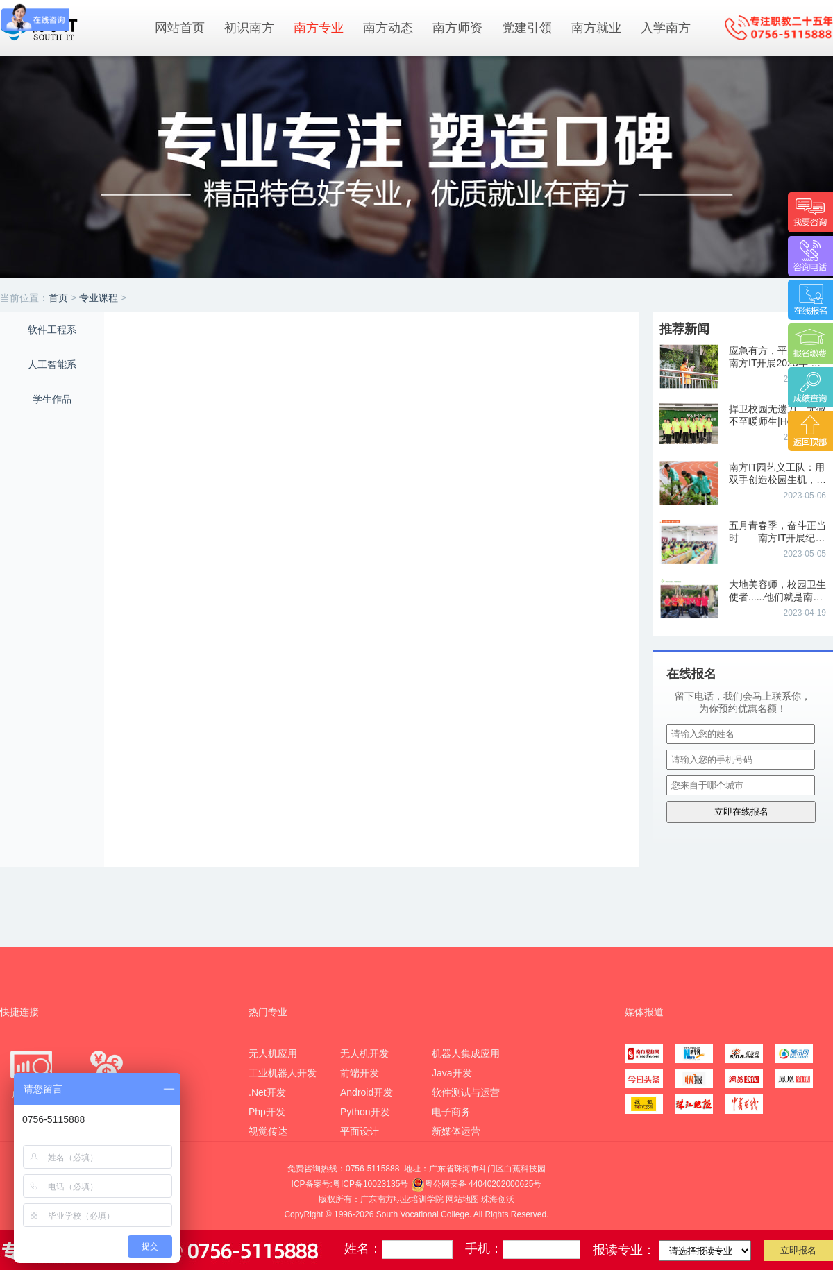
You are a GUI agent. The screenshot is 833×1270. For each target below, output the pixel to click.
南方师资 (457, 28)
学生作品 (52, 399)
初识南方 (249, 28)
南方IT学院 (69, 27)
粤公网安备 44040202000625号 (476, 1184)
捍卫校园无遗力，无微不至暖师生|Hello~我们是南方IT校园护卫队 (777, 421)
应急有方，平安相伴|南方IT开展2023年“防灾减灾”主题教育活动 (775, 363)
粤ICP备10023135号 (370, 1184)
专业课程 (98, 297)
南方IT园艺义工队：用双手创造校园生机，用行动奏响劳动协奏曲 (777, 480)
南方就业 (596, 28)
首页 (58, 297)
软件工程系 (52, 329)
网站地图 (462, 1199)
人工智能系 (52, 364)
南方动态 (388, 28)
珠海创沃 (497, 1199)
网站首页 (180, 28)
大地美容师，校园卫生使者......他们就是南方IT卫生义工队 (777, 597)
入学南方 (666, 28)
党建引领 (527, 28)
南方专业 (319, 28)
